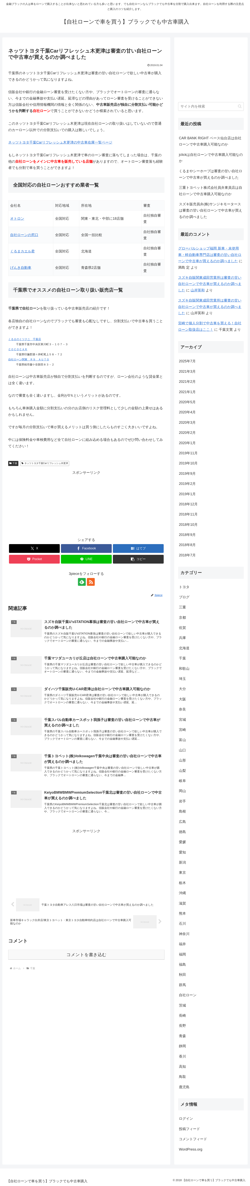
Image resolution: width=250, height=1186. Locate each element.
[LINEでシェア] (86, 559)
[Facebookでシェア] (86, 548)
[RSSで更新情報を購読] (91, 582)
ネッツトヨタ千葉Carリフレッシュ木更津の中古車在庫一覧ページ (60, 142)
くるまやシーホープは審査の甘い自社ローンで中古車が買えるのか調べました (210, 174)
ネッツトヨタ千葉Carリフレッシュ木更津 (44, 463)
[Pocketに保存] (34, 559)
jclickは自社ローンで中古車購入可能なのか (211, 158)
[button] (138, 559)
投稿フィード (189, 1129)
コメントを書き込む (86, 954)
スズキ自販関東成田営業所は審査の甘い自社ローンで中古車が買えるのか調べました (209, 284)
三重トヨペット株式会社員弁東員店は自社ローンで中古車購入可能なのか (210, 191)
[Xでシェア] (34, 548)
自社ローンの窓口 (24, 235)
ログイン (186, 1119)
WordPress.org (190, 1149)
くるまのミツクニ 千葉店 (24, 339)
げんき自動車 (20, 268)
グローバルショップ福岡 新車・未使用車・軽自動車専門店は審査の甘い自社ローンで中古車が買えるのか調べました (209, 254)
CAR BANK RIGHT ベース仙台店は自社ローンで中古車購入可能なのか (210, 141)
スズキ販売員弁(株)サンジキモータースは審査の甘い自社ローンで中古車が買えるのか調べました (210, 210)
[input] (211, 106)
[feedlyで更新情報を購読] (82, 582)
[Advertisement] (86, 503)
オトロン (17, 219)
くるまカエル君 (22, 251)
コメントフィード (193, 1139)
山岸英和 (198, 290)
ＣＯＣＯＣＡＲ (17, 349)
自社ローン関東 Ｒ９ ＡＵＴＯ (28, 359)
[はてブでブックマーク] (138, 548)
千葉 (13, 463)
